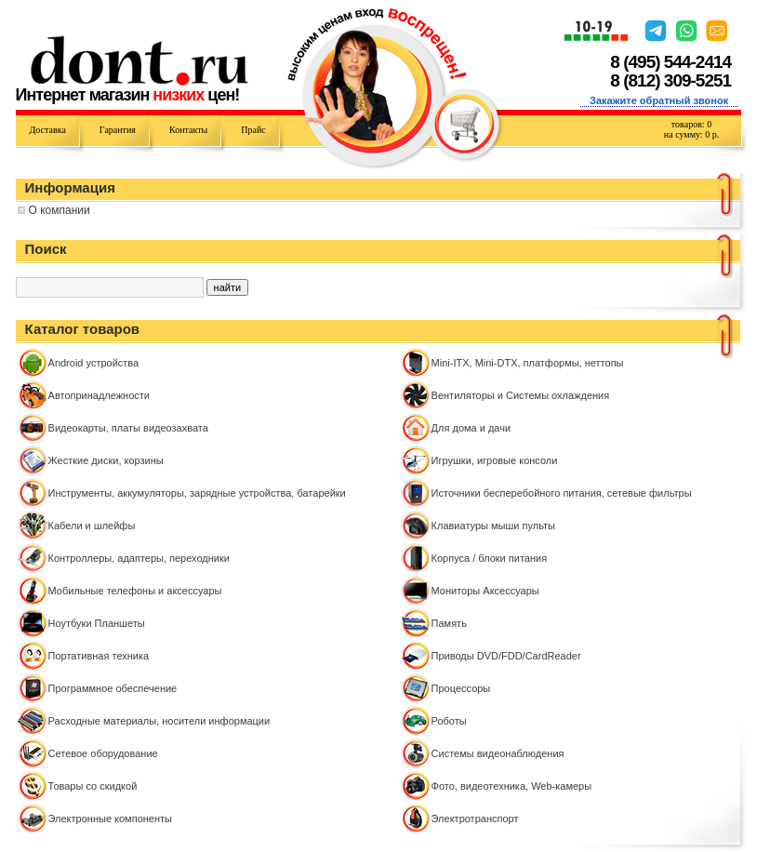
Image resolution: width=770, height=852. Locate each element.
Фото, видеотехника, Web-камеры (511, 786)
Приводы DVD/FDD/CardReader (506, 655)
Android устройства (93, 362)
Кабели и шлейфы (92, 525)
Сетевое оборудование (103, 753)
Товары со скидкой (93, 786)
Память (449, 623)
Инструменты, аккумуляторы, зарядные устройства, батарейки (197, 493)
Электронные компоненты (110, 818)
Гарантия (118, 130)
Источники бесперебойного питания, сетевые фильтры (561, 493)
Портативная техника (99, 655)
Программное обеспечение (113, 688)
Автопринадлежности (99, 395)
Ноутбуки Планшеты (96, 623)
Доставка (48, 130)
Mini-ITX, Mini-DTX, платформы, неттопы (527, 362)
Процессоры (461, 688)
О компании (59, 210)
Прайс (253, 130)
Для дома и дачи (471, 427)
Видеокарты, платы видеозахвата (128, 427)
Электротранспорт (475, 818)
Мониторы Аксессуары (485, 590)
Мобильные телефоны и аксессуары (135, 590)
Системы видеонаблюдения (497, 753)
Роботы (449, 720)
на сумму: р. (691, 134)
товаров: (691, 124)
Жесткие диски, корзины (106, 460)
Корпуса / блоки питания (489, 558)
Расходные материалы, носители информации (159, 720)
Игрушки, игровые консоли (494, 460)
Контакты (188, 130)
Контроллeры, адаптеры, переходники (139, 558)
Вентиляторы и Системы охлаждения (520, 395)
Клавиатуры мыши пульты (493, 525)
